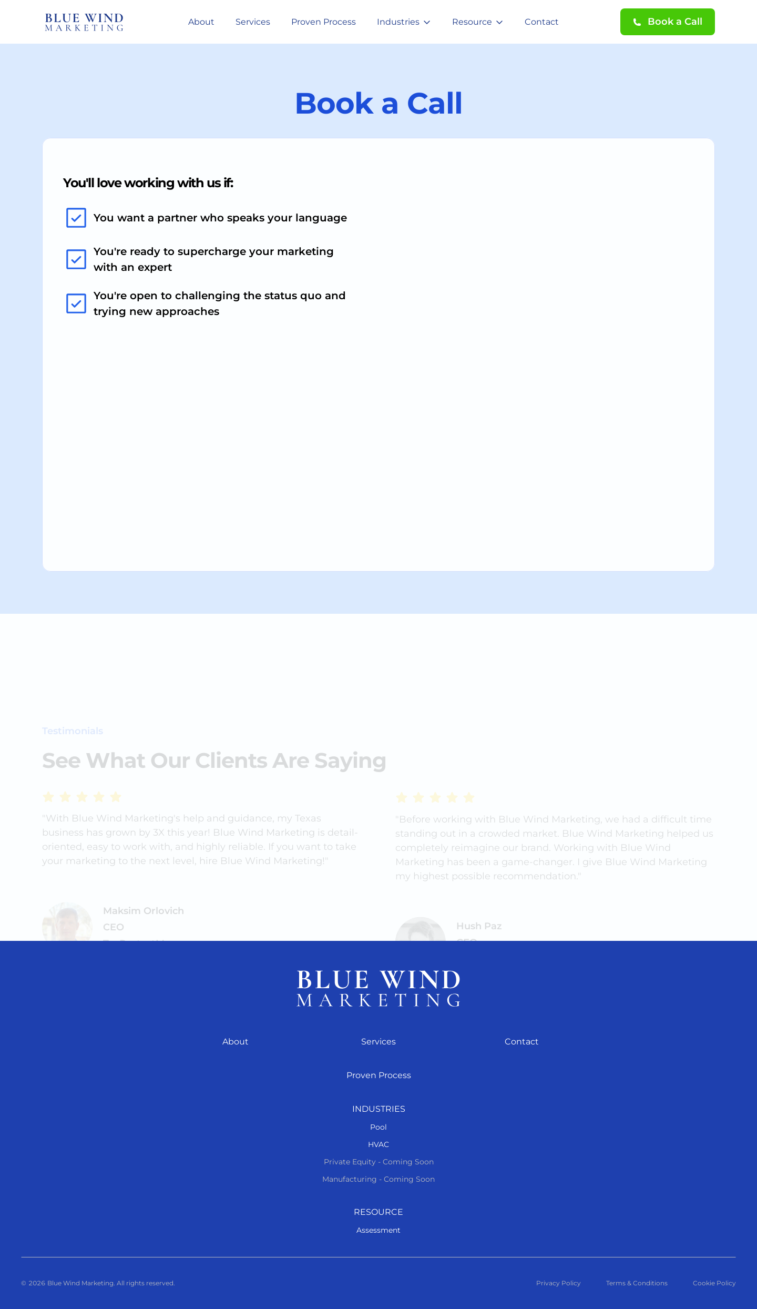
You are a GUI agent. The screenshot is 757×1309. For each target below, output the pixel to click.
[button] (667, 21)
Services (253, 22)
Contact (542, 22)
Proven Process (323, 22)
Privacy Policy (558, 1283)
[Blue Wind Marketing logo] (378, 988)
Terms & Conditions (637, 1283)
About (201, 22)
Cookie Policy (714, 1283)
